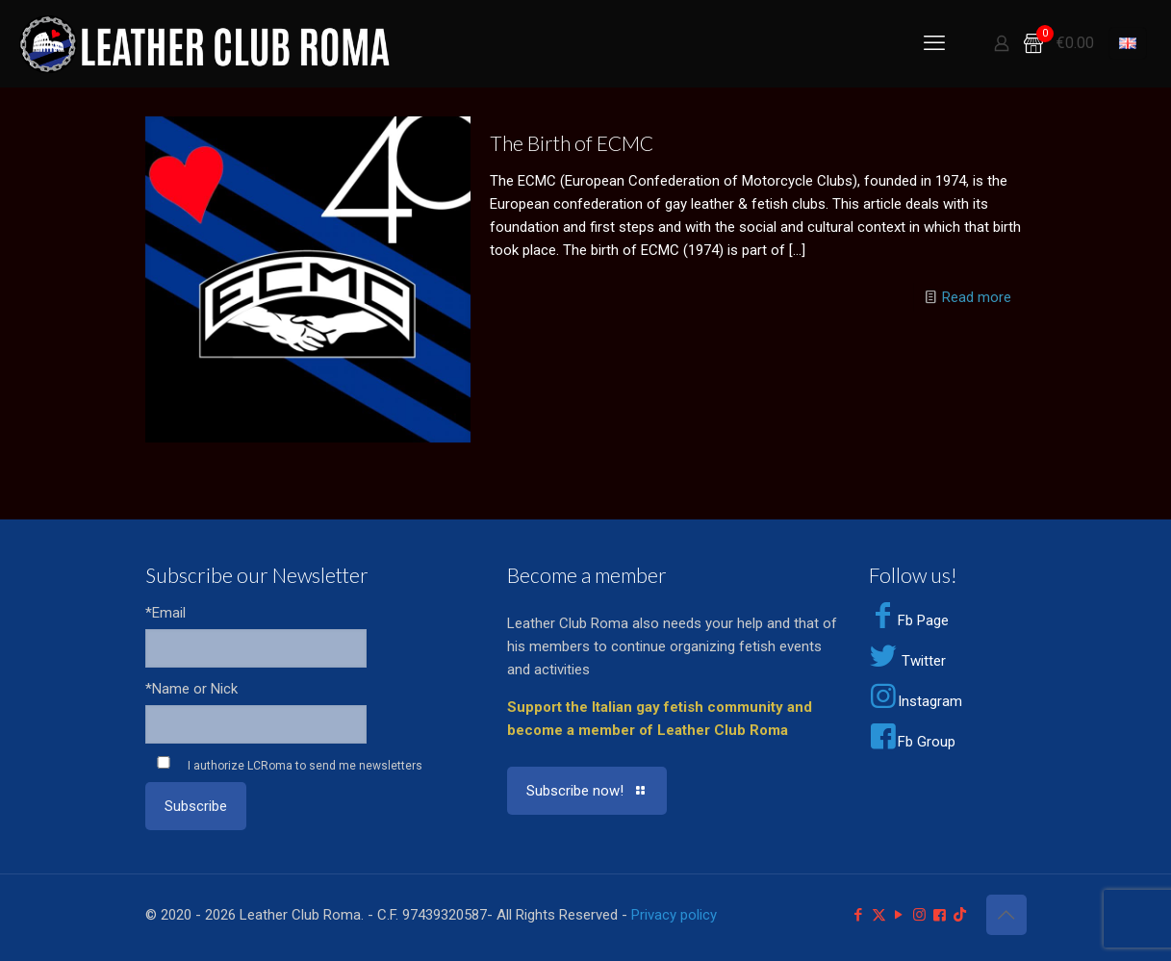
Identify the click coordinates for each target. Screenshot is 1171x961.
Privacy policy (674, 914)
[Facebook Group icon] (939, 914)
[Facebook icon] (859, 914)
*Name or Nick (191, 688)
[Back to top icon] (1006, 915)
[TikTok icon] (960, 914)
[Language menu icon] (1127, 43)
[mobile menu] (934, 43)
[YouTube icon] (899, 914)
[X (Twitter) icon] (879, 914)
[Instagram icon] (919, 914)
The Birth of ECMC (571, 143)
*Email (165, 612)
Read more (976, 297)
